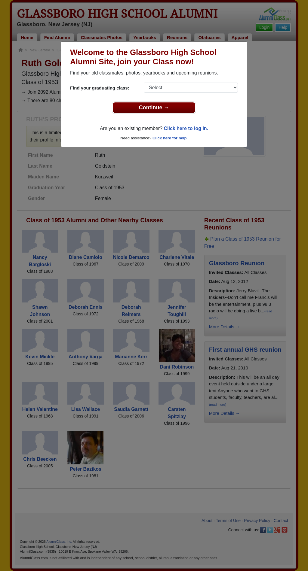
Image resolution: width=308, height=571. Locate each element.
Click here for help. (170, 138)
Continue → (154, 108)
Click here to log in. (186, 128)
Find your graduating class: (99, 87)
